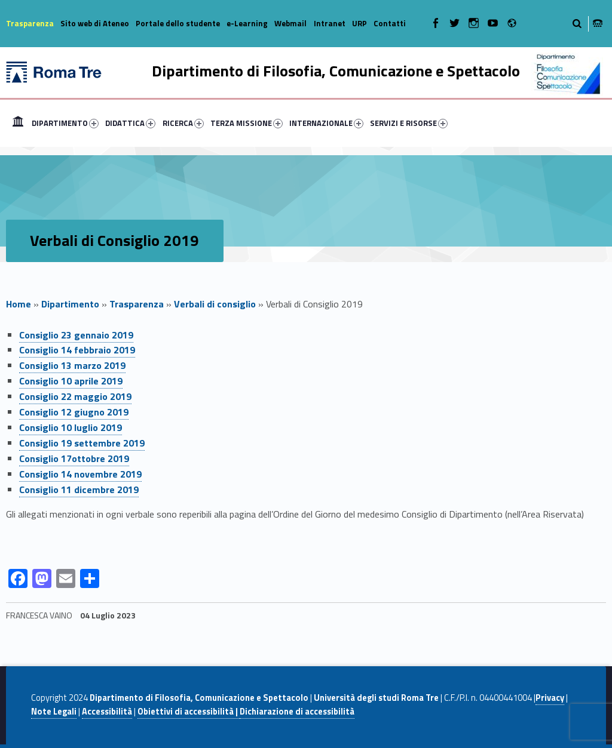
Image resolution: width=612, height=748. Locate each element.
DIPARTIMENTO (65, 123)
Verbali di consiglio (215, 304)
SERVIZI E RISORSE (409, 123)
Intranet (329, 23)
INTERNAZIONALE (326, 123)
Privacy (550, 697)
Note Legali (53, 711)
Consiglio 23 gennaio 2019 (76, 335)
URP (359, 23)
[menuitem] (18, 123)
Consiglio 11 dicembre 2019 (79, 489)
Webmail (290, 23)
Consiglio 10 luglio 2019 (70, 427)
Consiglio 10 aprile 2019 (71, 381)
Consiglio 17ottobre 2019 (74, 458)
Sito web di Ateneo (94, 23)
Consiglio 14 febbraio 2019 (77, 350)
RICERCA (183, 123)
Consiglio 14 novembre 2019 (80, 474)
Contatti (390, 23)
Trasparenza (30, 23)
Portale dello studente (178, 23)
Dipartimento (70, 304)
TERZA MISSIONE (246, 123)
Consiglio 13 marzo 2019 (72, 365)
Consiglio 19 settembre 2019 (82, 443)
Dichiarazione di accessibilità (297, 711)
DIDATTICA (130, 123)
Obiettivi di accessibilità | (188, 711)
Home (18, 123)
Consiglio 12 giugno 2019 (73, 412)
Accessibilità (107, 711)
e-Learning (247, 23)
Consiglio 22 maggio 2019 (75, 396)
